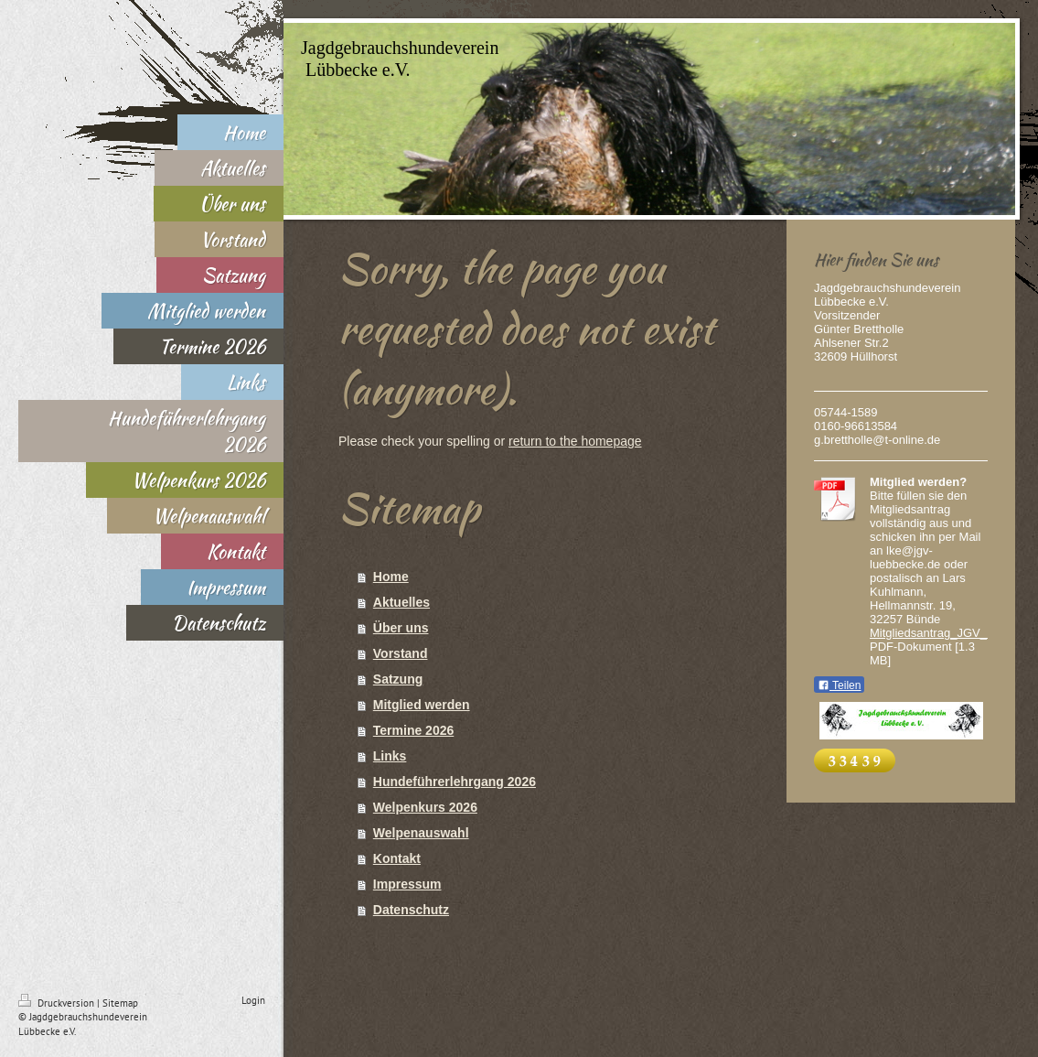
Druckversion (57, 1003)
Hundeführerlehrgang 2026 (454, 781)
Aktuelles (401, 602)
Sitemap (120, 1003)
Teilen (839, 685)
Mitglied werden (421, 704)
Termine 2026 (413, 730)
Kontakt (397, 858)
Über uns (401, 627)
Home (391, 576)
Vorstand (400, 653)
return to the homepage (575, 441)
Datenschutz (411, 909)
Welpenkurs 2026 (425, 807)
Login (253, 1000)
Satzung (398, 679)
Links (390, 756)
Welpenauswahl (421, 832)
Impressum (407, 884)
